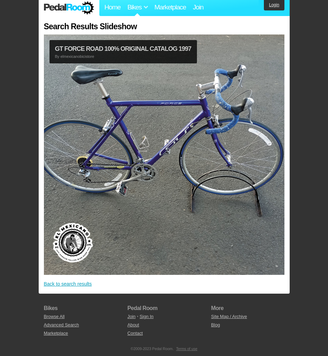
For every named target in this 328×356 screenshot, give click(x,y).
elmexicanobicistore (77, 56)
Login (274, 4)
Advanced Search (61, 324)
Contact (135, 333)
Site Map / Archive (229, 316)
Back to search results (68, 284)
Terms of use (186, 349)
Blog (215, 324)
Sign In (147, 316)
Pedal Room (69, 8)
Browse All (54, 316)
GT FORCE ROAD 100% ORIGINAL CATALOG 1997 (123, 48)
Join (198, 7)
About (133, 324)
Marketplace (170, 7)
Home (113, 7)
